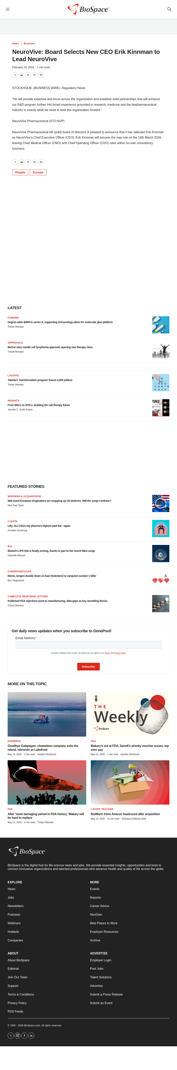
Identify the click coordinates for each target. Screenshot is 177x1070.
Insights (13, 400)
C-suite (13, 521)
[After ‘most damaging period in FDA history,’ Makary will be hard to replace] (47, 782)
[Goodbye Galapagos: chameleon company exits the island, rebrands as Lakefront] (47, 714)
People (20, 172)
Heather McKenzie (46, 754)
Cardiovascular (19, 571)
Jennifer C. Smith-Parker (20, 409)
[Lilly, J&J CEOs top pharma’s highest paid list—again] (160, 528)
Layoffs (13, 375)
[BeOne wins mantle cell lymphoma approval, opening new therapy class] (160, 349)
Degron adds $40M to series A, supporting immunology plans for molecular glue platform (60, 322)
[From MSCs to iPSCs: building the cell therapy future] (160, 407)
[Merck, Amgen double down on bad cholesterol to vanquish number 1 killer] (160, 578)
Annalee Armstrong (17, 530)
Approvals (15, 342)
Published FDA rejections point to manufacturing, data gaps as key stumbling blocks (57, 600)
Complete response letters (28, 596)
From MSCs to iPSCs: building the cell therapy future (39, 405)
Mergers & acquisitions (24, 496)
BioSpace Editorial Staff (134, 818)
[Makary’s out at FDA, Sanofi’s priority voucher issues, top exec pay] (130, 714)
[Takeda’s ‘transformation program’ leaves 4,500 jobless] (160, 382)
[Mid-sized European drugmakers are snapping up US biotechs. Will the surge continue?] (160, 503)
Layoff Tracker (102, 809)
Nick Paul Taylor (16, 505)
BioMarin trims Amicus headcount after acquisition (125, 814)
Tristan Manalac (16, 326)
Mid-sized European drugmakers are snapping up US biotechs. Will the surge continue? (59, 500)
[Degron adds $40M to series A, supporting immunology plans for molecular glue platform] (160, 324)
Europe (38, 172)
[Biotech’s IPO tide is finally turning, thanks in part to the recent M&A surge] (160, 553)
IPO (10, 546)
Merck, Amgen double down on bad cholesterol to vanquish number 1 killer (52, 575)
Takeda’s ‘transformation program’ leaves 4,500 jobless (40, 380)
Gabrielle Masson (16, 555)
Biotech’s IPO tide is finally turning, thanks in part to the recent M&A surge (51, 550)
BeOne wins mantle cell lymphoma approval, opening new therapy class (50, 347)
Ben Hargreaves (16, 580)
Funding (13, 317)
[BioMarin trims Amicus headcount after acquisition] (130, 782)
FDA (93, 741)
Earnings (14, 741)
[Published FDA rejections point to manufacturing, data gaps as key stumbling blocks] (160, 603)
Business (29, 43)
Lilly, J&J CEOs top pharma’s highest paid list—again (39, 525)
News (15, 43)
